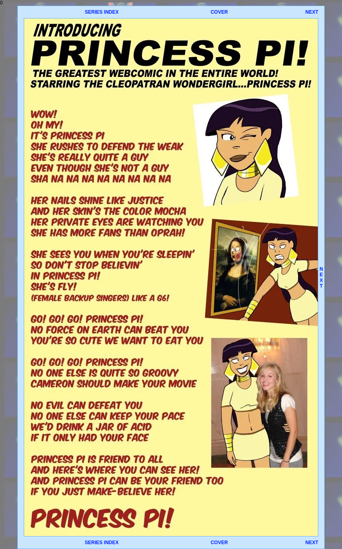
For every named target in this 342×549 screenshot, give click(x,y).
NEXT (311, 12)
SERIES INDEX (101, 12)
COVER (219, 12)
